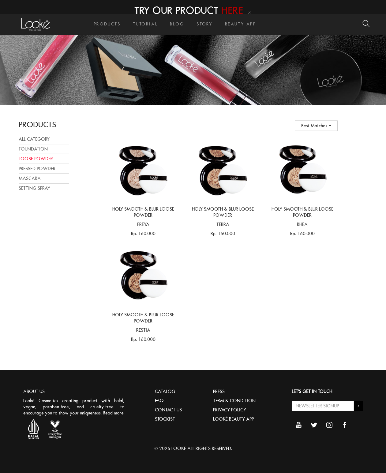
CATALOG (165, 391)
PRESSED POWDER (37, 168)
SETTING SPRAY (34, 188)
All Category (34, 139)
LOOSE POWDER (36, 159)
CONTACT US (168, 410)
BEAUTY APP (240, 24)
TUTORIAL (145, 24)
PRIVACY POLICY (229, 410)
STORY (205, 24)
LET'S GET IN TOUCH (312, 391)
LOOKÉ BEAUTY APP (233, 419)
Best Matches (316, 125)
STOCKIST (165, 419)
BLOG (177, 24)
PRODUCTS (107, 24)
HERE (232, 10)
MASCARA (30, 178)
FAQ (159, 400)
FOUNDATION (33, 149)
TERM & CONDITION (234, 400)
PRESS (219, 391)
